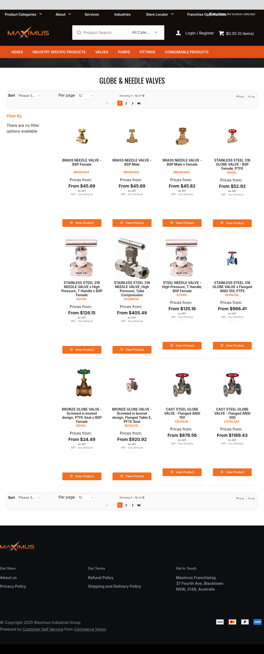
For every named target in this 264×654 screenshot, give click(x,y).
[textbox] (103, 32)
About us (8, 577)
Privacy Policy (13, 586)
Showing (132, 95)
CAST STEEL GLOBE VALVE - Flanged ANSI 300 (232, 413)
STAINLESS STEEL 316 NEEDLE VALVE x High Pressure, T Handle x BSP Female (81, 289)
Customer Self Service (43, 629)
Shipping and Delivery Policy (114, 586)
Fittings (147, 52)
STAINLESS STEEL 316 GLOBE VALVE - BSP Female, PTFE (232, 164)
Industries (122, 14)
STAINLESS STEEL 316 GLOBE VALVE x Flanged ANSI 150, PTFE (232, 287)
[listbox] (144, 33)
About (61, 14)
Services (92, 14)
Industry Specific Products (59, 52)
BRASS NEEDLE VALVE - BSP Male (132, 162)
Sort (11, 95)
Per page (67, 95)
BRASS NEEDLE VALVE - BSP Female (81, 162)
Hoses (17, 52)
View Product (84, 223)
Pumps (124, 52)
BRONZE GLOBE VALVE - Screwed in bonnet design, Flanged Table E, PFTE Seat (132, 415)
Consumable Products (187, 52)
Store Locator (157, 14)
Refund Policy (100, 577)
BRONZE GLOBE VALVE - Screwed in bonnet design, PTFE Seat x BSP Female (82, 415)
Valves (101, 52)
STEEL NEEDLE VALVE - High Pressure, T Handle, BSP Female (182, 287)
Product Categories (20, 14)
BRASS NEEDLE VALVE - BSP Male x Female (182, 162)
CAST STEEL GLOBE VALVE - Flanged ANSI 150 (182, 413)
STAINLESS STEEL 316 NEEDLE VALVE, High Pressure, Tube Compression (132, 289)
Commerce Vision (90, 629)
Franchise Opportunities (207, 14)
